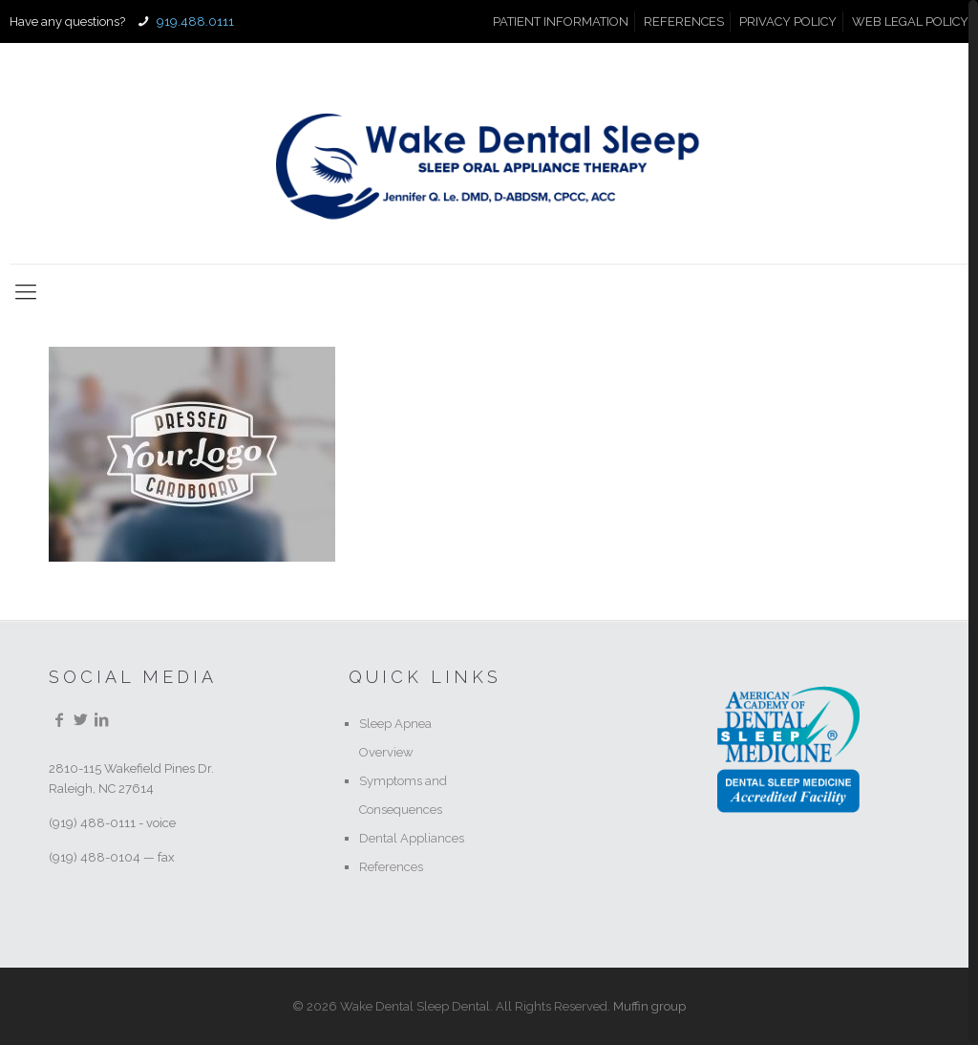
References (391, 867)
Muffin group (649, 1006)
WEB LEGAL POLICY (910, 21)
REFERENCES (684, 21)
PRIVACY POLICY (788, 21)
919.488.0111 (194, 21)
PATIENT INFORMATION (560, 21)
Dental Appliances (411, 838)
